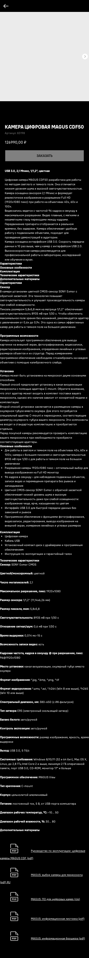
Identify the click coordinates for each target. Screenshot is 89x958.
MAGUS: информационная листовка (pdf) (57, 919)
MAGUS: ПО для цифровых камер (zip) (55, 899)
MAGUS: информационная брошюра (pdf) (58, 938)
